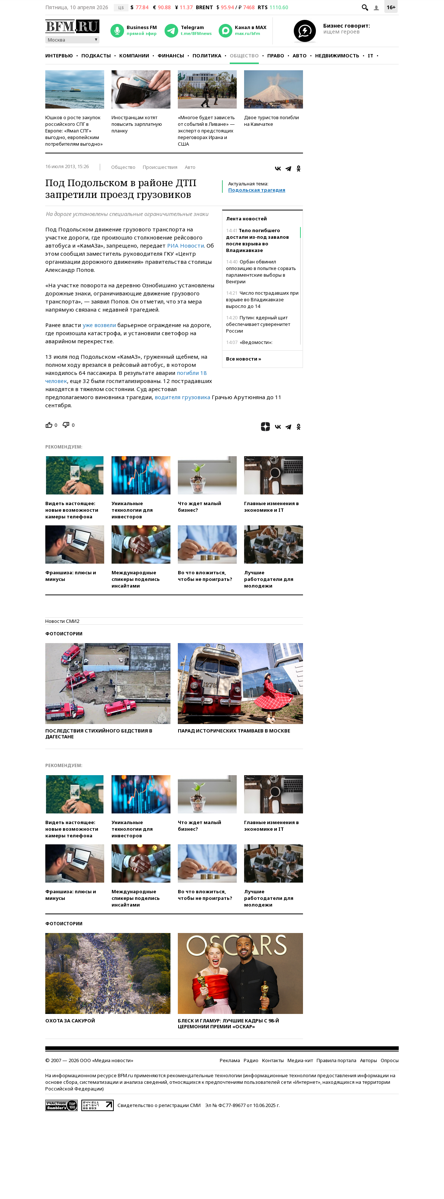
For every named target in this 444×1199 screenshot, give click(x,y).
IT (370, 55)
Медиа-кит (300, 1060)
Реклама (230, 1060)
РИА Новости (185, 245)
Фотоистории (63, 634)
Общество (244, 55)
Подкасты (96, 55)
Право (275, 55)
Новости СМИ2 (62, 621)
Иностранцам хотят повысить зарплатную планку (137, 124)
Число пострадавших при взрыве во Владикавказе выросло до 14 (262, 299)
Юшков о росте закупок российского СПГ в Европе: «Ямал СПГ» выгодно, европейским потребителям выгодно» (74, 130)
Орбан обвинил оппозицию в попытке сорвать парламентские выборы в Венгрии (261, 271)
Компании (134, 55)
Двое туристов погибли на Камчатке (271, 120)
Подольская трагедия (256, 190)
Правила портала (336, 1060)
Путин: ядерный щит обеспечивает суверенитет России (258, 324)
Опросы (390, 1060)
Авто (300, 55)
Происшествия (160, 167)
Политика (207, 55)
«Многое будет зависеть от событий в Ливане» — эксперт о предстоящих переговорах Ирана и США (206, 130)
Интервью (59, 55)
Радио (251, 1060)
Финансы (171, 55)
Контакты (273, 1060)
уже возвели (99, 325)
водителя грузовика (182, 397)
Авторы (368, 1060)
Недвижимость (337, 55)
